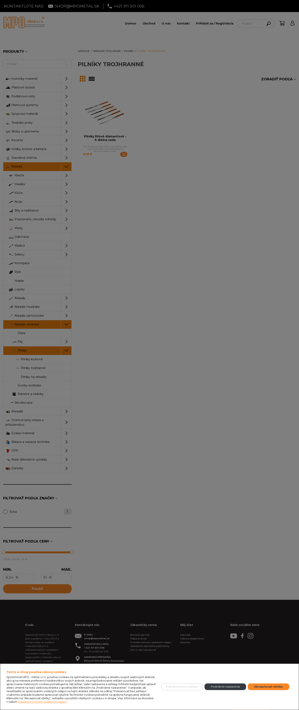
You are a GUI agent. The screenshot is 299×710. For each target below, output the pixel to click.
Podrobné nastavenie (225, 686)
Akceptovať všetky (268, 686)
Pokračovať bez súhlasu (182, 686)
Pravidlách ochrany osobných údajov (42, 701)
